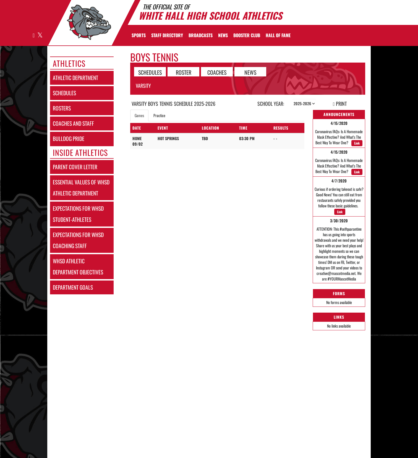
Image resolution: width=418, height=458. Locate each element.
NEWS (250, 72)
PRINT (340, 103)
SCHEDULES (150, 72)
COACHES (216, 72)
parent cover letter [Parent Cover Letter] (75, 167)
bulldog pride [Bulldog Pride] (68, 139)
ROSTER (183, 72)
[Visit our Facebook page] (33, 35)
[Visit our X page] (40, 35)
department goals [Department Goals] (73, 287)
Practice (159, 115)
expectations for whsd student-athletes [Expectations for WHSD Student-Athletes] (78, 213)
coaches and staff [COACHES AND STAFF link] (73, 123)
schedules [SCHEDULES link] (64, 93)
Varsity (143, 85)
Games (139, 115)
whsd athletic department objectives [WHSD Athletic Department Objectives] (78, 266)
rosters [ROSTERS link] (62, 108)
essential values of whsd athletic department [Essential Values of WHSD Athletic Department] (81, 187)
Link (357, 143)
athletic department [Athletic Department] (75, 78)
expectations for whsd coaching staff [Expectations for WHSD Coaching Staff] (78, 240)
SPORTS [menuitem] (139, 35)
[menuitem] (167, 35)
